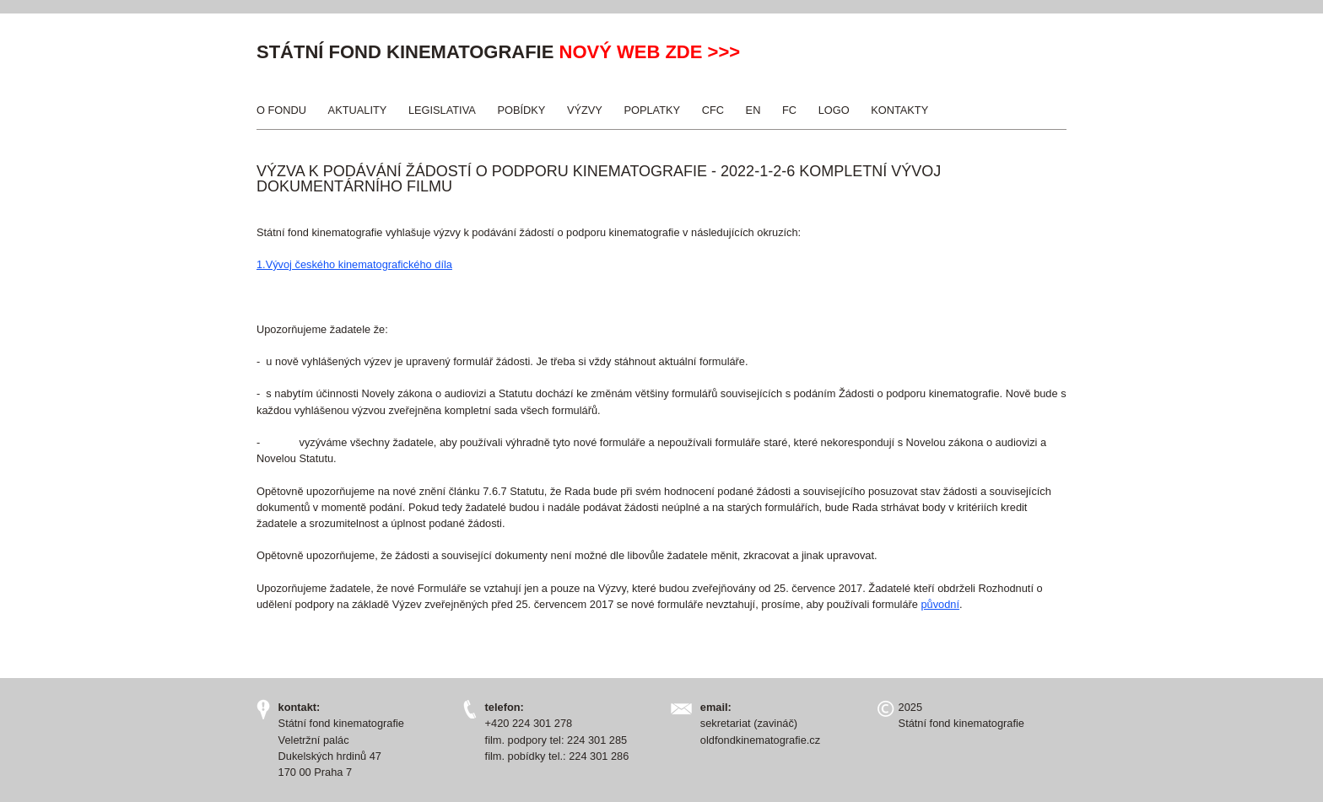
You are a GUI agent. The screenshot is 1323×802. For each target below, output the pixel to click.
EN (753, 110)
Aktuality (357, 110)
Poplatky (652, 110)
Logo (834, 110)
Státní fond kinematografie (405, 51)
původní (940, 604)
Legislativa (442, 110)
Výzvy (584, 110)
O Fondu (281, 110)
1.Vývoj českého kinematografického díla (354, 264)
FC (789, 110)
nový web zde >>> (650, 51)
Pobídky (521, 110)
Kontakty (899, 110)
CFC (713, 110)
